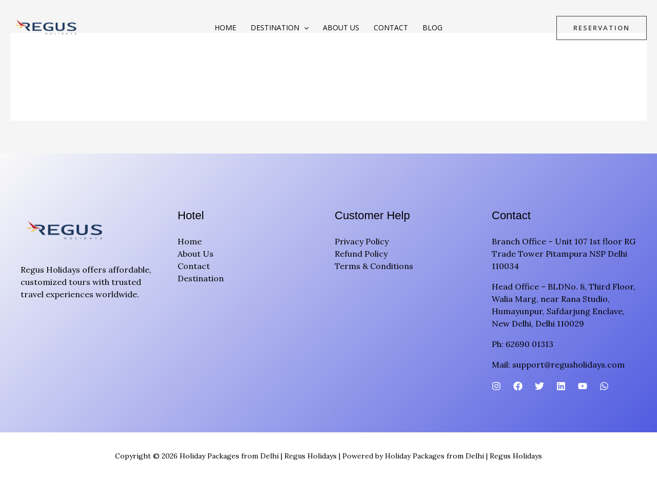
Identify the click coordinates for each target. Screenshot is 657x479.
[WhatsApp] (604, 386)
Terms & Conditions (374, 266)
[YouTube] (582, 386)
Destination (279, 27)
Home (225, 27)
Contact (391, 27)
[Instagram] (496, 386)
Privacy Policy (362, 241)
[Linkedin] (561, 386)
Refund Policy (361, 253)
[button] (303, 27)
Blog (432, 27)
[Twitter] (539, 386)
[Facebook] (518, 386)
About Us (341, 27)
